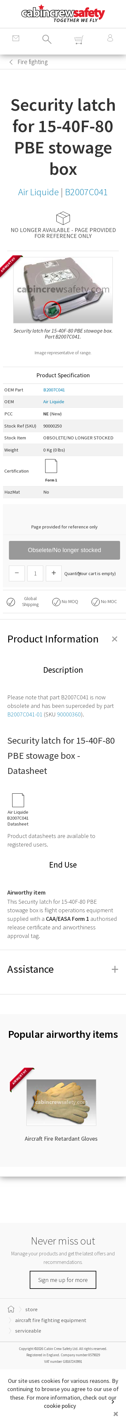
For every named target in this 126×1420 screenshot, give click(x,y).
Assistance (63, 969)
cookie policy (60, 1405)
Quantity (72, 573)
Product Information (63, 638)
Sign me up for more (63, 1280)
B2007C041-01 (25, 714)
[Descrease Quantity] (17, 573)
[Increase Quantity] (54, 573)
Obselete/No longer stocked (64, 550)
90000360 (69, 714)
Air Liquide (53, 402)
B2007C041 (54, 390)
